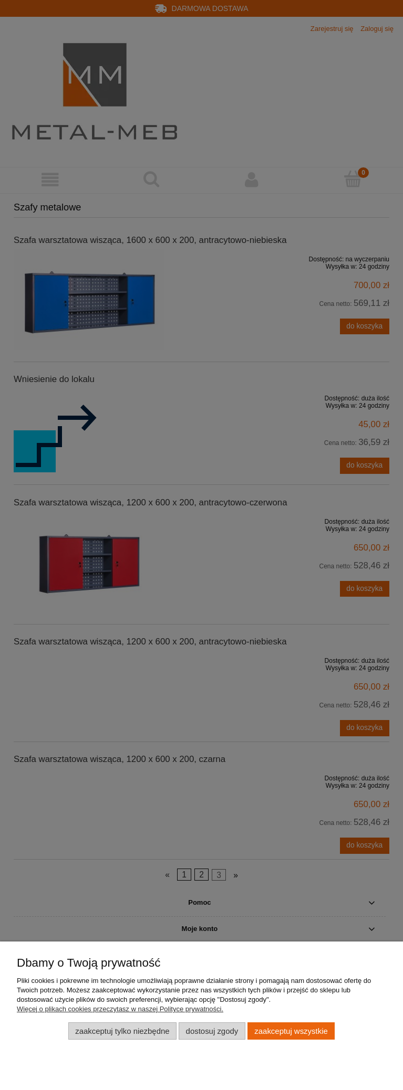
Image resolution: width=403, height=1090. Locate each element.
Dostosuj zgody (212, 1030)
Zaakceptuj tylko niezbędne (122, 1030)
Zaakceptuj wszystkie (290, 1030)
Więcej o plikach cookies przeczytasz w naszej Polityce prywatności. (120, 1009)
